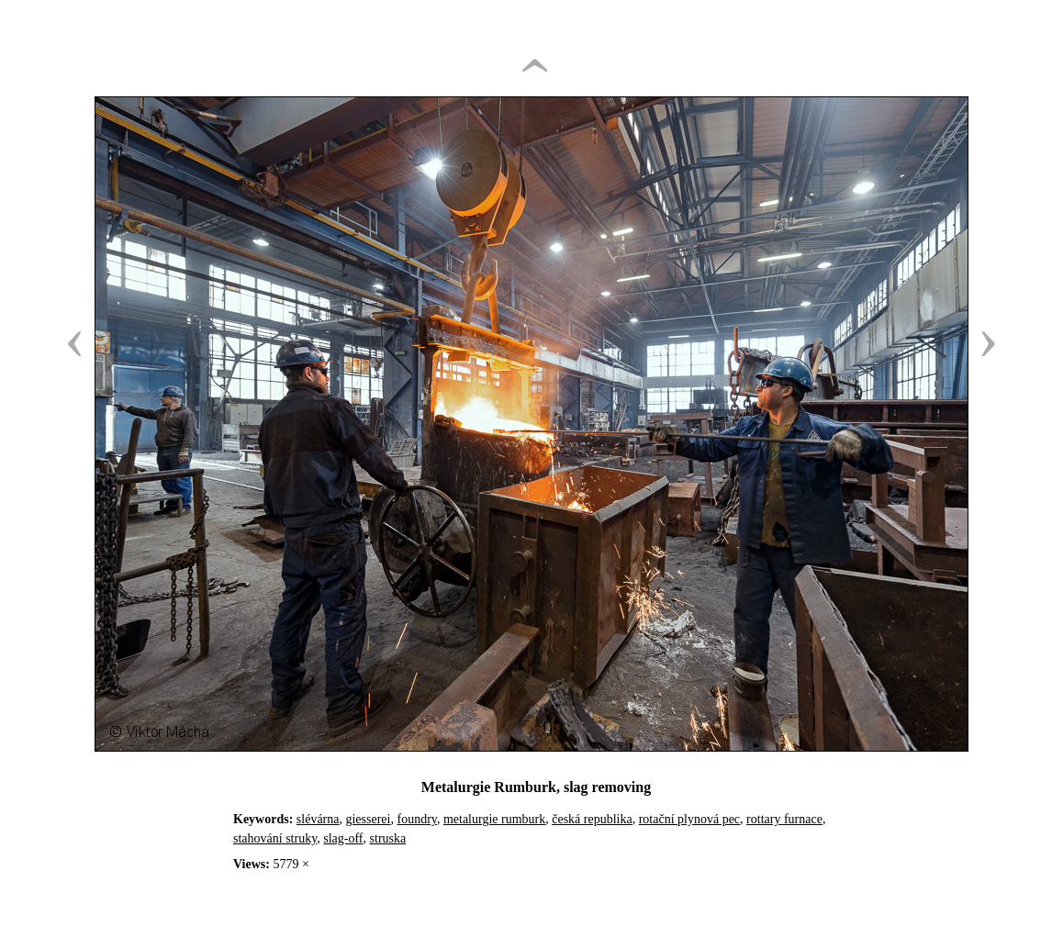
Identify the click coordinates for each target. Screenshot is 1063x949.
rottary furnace (784, 819)
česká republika (592, 819)
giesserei (367, 819)
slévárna (318, 819)
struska (388, 838)
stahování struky (275, 838)
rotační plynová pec (689, 819)
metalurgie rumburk (494, 819)
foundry (416, 819)
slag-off (343, 838)
